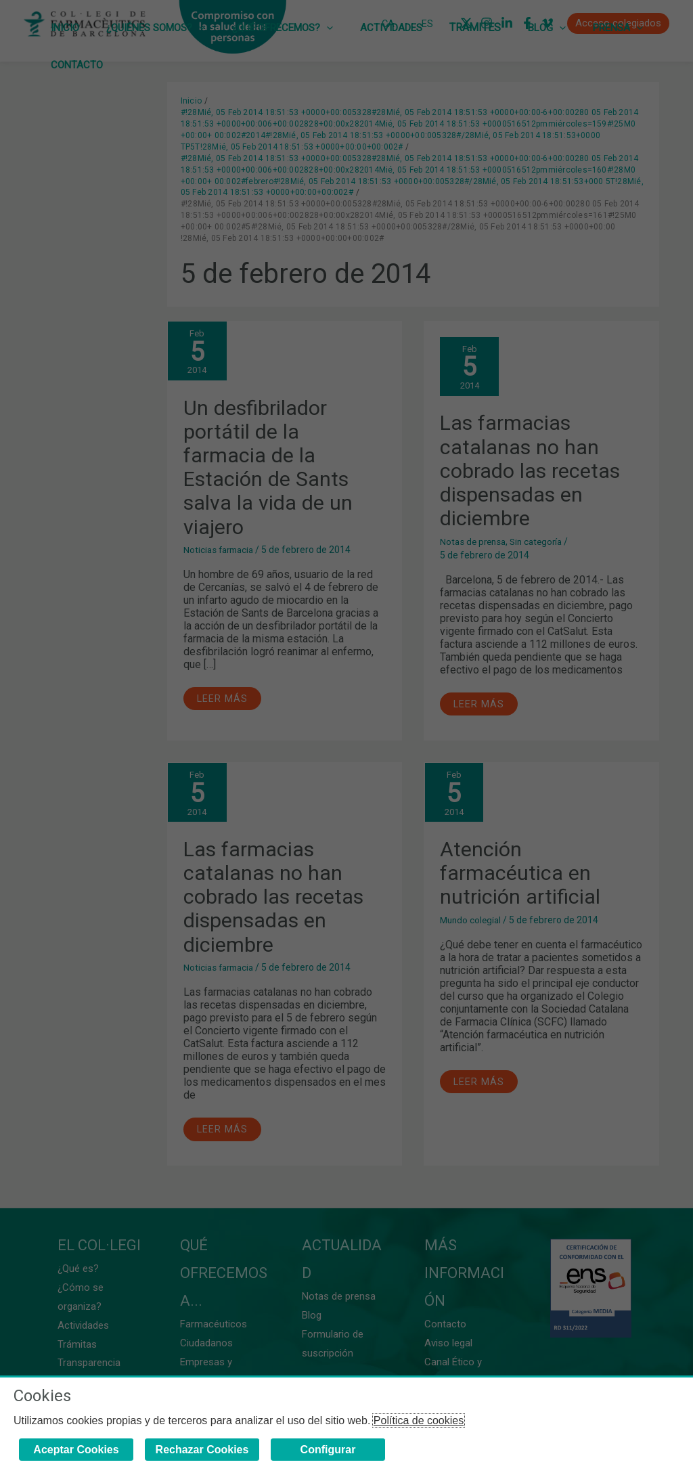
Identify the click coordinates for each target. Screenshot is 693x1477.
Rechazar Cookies (202, 1449)
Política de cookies (419, 1420)
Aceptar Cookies (75, 1449)
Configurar (328, 1449)
